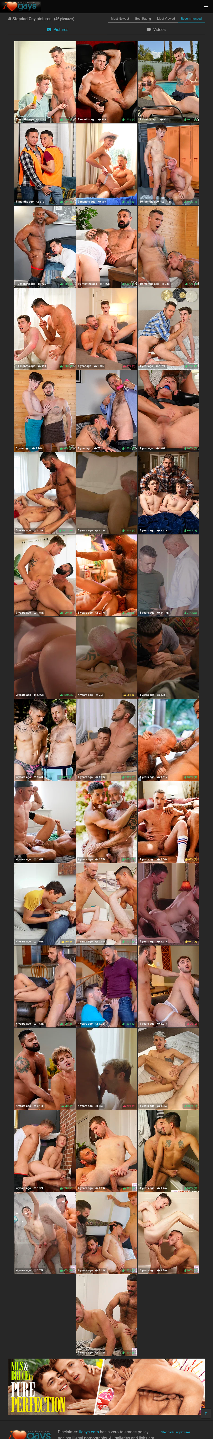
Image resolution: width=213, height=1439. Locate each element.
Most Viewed (166, 18)
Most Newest (120, 18)
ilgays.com (89, 1432)
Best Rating (143, 18)
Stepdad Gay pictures (175, 1432)
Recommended (191, 18)
